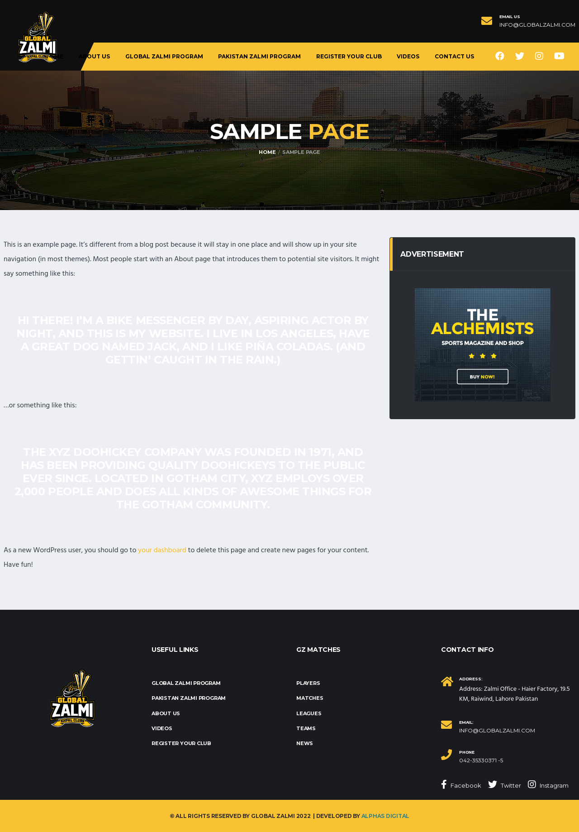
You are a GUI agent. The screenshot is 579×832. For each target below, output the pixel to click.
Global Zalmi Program (164, 56)
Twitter (504, 784)
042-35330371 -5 (481, 760)
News (304, 743)
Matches (309, 698)
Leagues (308, 713)
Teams (306, 728)
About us (94, 56)
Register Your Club (349, 56)
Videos (408, 56)
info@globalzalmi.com (537, 25)
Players (308, 683)
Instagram (548, 784)
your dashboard (162, 550)
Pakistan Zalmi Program (259, 56)
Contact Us (454, 56)
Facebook (461, 784)
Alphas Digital (385, 816)
